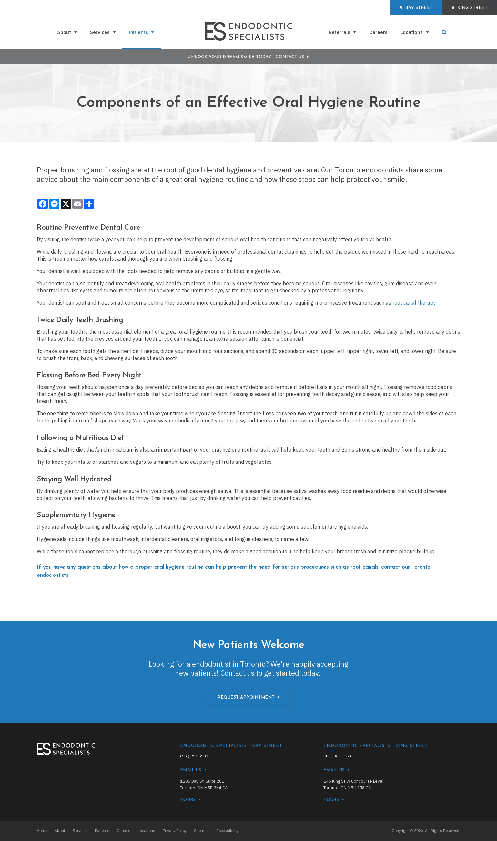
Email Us (190, 770)
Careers (378, 32)
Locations (412, 32)
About (64, 32)
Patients (138, 32)
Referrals (339, 32)
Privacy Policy (175, 830)
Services (100, 32)
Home (42, 830)
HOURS (188, 800)
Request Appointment (246, 697)
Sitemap (201, 830)
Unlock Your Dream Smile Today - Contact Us (246, 57)
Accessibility (227, 830)
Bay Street (416, 7)
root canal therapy (414, 302)
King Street (470, 7)
